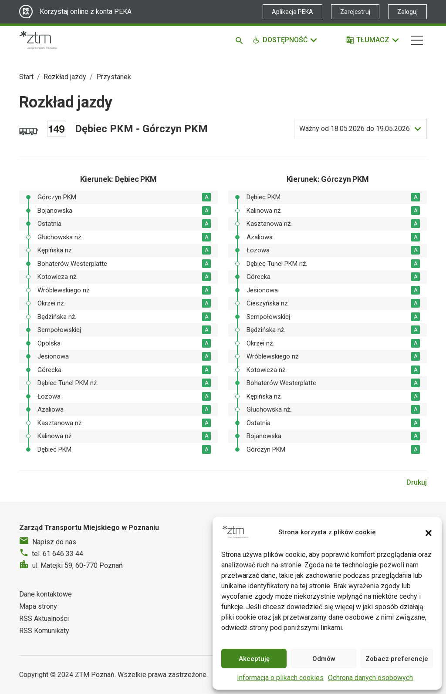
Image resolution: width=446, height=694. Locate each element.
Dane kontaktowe (45, 594)
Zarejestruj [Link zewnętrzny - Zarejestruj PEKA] (355, 11)
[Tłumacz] (373, 40)
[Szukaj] (241, 40)
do (354, 129)
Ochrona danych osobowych (370, 678)
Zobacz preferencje (396, 659)
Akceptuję (254, 659)
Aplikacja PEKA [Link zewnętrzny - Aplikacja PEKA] (292, 11)
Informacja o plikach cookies (280, 678)
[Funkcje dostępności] (285, 40)
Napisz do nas (54, 542)
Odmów (323, 659)
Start (26, 77)
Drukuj (416, 482)
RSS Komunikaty (44, 631)
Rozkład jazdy (65, 77)
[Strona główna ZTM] (38, 40)
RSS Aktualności (44, 618)
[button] (428, 532)
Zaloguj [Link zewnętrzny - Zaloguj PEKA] (407, 11)
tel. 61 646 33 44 (57, 554)
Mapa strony (38, 606)
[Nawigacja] (417, 40)
